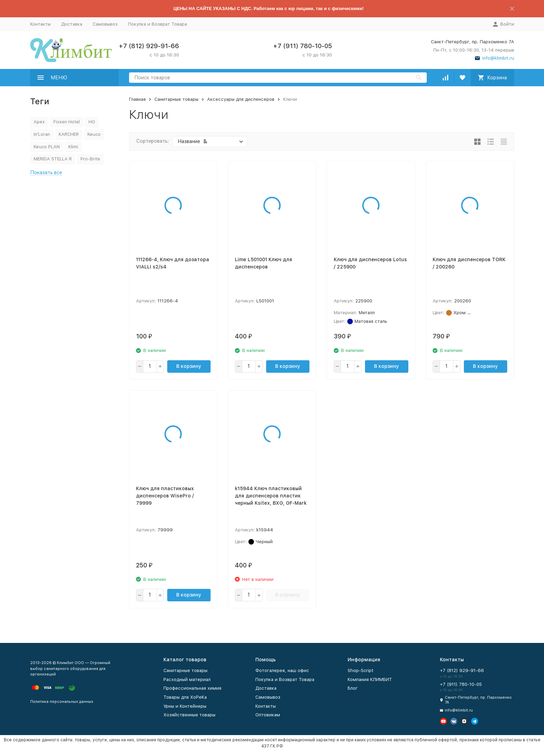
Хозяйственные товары (189, 714)
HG (91, 121)
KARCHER (69, 134)
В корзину (188, 366)
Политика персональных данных (61, 701)
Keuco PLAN (47, 146)
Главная (137, 99)
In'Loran (42, 134)
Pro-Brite (90, 158)
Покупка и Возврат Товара (157, 24)
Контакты (40, 24)
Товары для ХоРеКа (185, 697)
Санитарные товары (176, 99)
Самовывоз (105, 24)
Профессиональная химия (192, 688)
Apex (39, 121)
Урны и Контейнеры (184, 706)
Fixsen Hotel (66, 121)
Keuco (94, 134)
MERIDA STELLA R (53, 158)
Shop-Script (360, 670)
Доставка (71, 24)
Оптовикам (267, 714)
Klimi (73, 146)
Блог (353, 688)
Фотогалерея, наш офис (282, 670)
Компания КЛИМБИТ (370, 679)
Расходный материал (187, 679)
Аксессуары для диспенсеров (240, 99)
